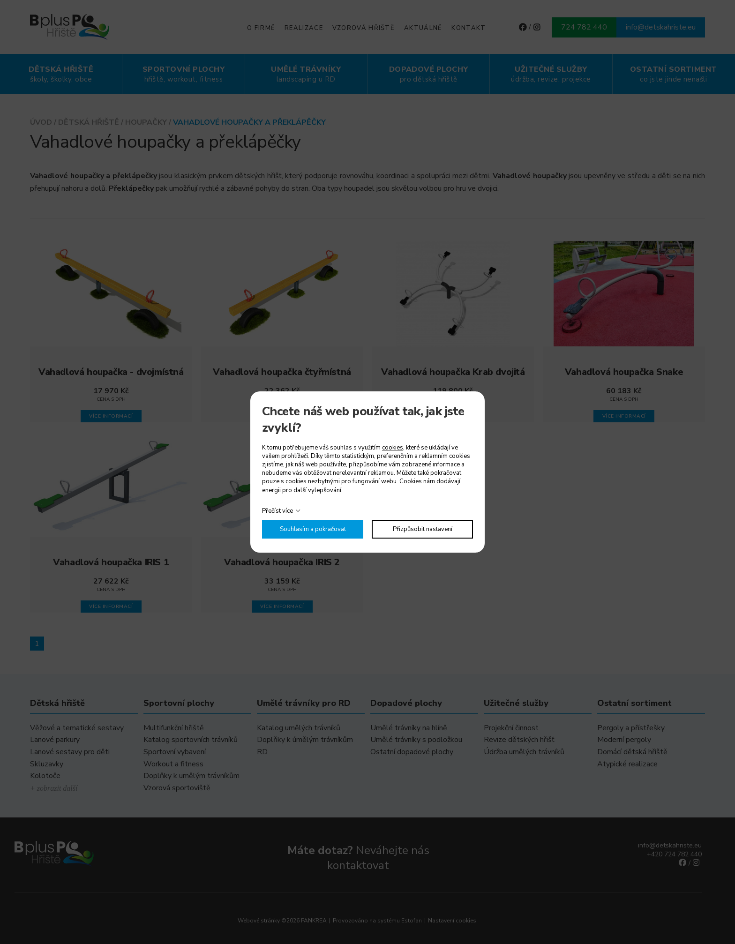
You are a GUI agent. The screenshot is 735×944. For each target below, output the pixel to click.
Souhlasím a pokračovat (313, 529)
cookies (392, 447)
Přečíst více (277, 511)
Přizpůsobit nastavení (422, 529)
